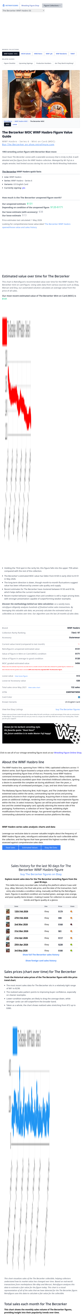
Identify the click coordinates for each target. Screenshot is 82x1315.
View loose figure (21, 676)
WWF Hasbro (11, 54)
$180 (60, 950)
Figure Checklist (9, 63)
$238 (60, 944)
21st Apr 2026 (21, 938)
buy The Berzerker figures (68, 709)
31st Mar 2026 (21, 931)
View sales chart (34, 687)
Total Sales (10, 847)
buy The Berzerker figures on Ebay (41, 874)
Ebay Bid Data (51, 847)
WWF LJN (49, 54)
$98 (60, 918)
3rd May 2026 (21, 950)
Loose (15, 124)
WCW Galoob (26, 54)
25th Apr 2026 (21, 944)
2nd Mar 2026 (21, 924)
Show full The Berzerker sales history (41, 954)
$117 (60, 938)
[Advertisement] (41, 30)
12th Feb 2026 (21, 911)
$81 (60, 931)
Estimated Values (30, 847)
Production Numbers (43, 63)
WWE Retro (38, 54)
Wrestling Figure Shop (30, 5)
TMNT (72, 54)
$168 (60, 924)
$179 (60, 911)
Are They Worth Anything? (64, 63)
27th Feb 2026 (21, 918)
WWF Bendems (61, 54)
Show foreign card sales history (41, 960)
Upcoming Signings (26, 63)
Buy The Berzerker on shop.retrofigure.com (28, 144)
